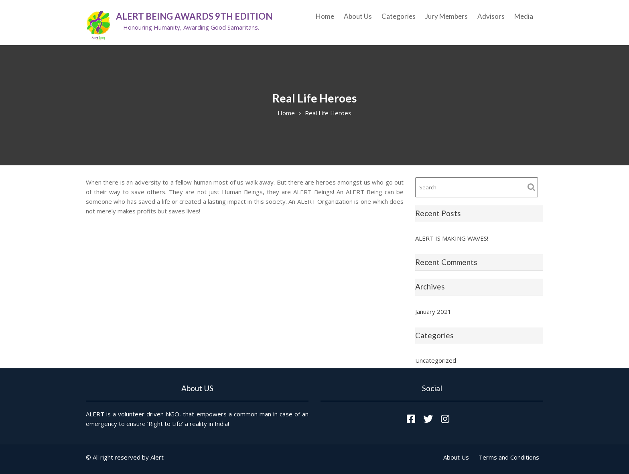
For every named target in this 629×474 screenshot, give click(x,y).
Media (523, 16)
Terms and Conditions (509, 457)
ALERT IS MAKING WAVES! (451, 238)
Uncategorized (435, 360)
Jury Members (446, 16)
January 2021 (433, 311)
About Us (358, 16)
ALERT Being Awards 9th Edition (194, 16)
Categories (398, 16)
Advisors (491, 16)
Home (325, 16)
